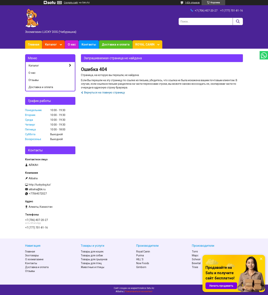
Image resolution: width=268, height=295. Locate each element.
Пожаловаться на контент (138, 291)
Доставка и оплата (116, 44)
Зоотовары (32, 255)
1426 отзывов (192, 2)
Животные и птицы (92, 267)
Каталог (51, 44)
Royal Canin (143, 251)
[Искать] (238, 21)
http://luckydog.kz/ (40, 184)
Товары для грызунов (94, 259)
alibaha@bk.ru (37, 189)
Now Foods (142, 263)
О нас (72, 44)
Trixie (195, 267)
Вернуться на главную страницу (104, 92)
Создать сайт (71, 2)
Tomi (195, 251)
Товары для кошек (92, 251)
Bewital (196, 263)
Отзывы (33, 80)
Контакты (89, 44)
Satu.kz (150, 288)
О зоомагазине (34, 259)
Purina (140, 255)
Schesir (196, 259)
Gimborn (141, 267)
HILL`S (139, 259)
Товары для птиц (91, 263)
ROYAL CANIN (144, 44)
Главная (33, 44)
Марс (195, 255)
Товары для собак (92, 255)
